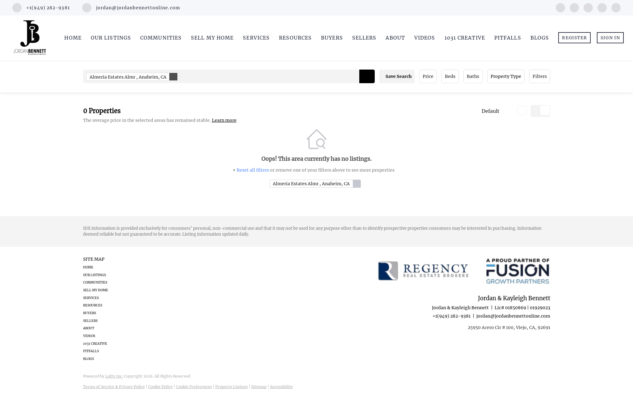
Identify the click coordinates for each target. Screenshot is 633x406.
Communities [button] (161, 38)
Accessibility (281, 386)
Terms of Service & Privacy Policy (114, 386)
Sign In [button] (610, 38)
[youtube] (602, 7)
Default (491, 111)
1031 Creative (465, 38)
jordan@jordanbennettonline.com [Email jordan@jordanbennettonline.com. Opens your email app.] (513, 316)
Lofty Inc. (114, 376)
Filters (540, 76)
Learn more (224, 120)
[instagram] (588, 7)
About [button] (395, 38)
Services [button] (256, 38)
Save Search (398, 76)
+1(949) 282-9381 (452, 316)
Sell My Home (212, 38)
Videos (424, 38)
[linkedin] (574, 7)
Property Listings (231, 386)
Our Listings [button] (111, 38)
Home (72, 38)
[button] (367, 76)
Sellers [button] (364, 38)
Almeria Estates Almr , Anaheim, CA (133, 76)
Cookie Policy (160, 386)
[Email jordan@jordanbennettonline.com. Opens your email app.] (131, 7)
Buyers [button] (332, 38)
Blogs (539, 38)
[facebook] (560, 7)
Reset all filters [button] (253, 170)
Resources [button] (295, 38)
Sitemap (259, 386)
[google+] (616, 7)
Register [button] (574, 38)
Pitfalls (507, 38)
